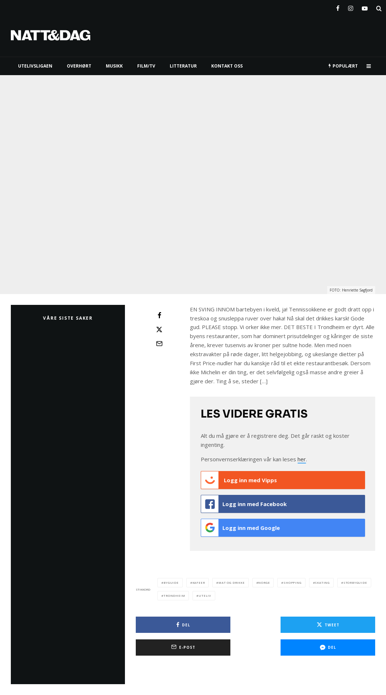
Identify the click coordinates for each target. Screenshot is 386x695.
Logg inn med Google (240, 525)
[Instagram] (350, 7)
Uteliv (205, 591)
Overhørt (79, 66)
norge (264, 578)
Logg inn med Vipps (239, 480)
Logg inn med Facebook (244, 502)
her (302, 459)
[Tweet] (159, 329)
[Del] (159, 315)
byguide (171, 578)
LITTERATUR (183, 66)
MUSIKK (114, 66)
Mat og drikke (231, 578)
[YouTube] (364, 7)
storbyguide (355, 578)
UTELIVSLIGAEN (35, 66)
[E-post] (159, 343)
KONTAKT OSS (227, 66)
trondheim (174, 591)
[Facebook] (338, 7)
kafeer (198, 578)
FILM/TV (146, 66)
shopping (292, 578)
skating (322, 578)
